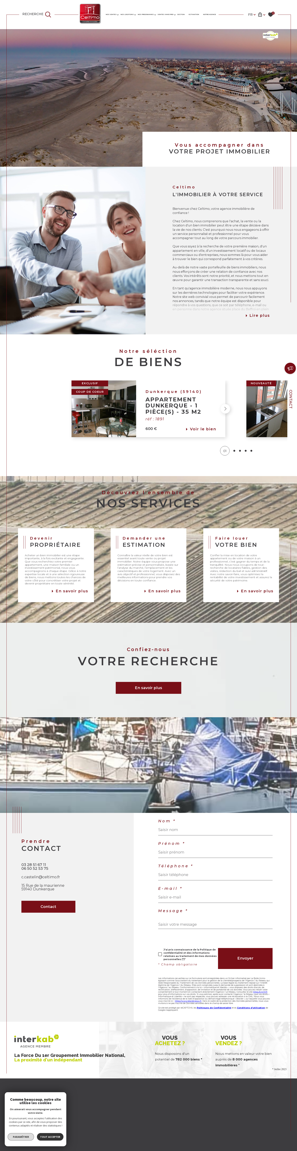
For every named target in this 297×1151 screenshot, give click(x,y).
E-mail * (170, 889)
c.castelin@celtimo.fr (40, 877)
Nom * (167, 821)
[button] (246, 409)
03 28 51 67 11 (33, 864)
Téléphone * (175, 866)
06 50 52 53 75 (34, 868)
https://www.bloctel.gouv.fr (188, 1001)
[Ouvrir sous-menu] (118, 14)
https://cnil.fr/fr (260, 992)
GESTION (181, 14)
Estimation (194, 14)
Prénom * (171, 844)
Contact (290, 399)
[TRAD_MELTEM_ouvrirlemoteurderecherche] (36, 14)
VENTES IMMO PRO (165, 14)
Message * (173, 911)
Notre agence (209, 14)
